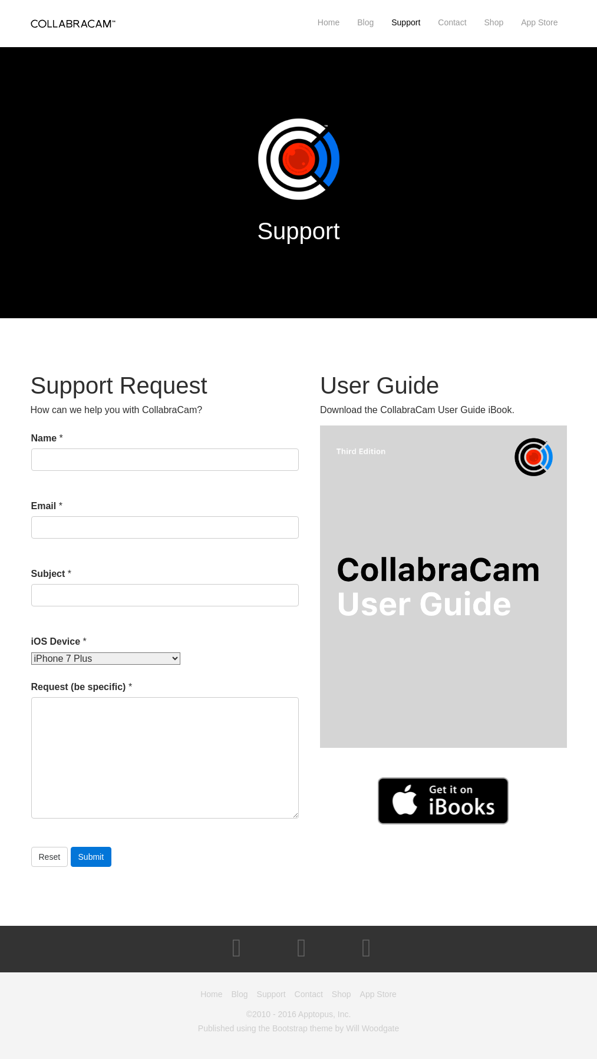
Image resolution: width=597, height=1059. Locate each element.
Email (44, 506)
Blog (365, 22)
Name (44, 438)
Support (405, 22)
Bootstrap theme (302, 1028)
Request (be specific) (78, 687)
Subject (48, 574)
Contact (452, 22)
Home (328, 22)
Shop (494, 22)
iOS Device (56, 641)
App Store (539, 22)
